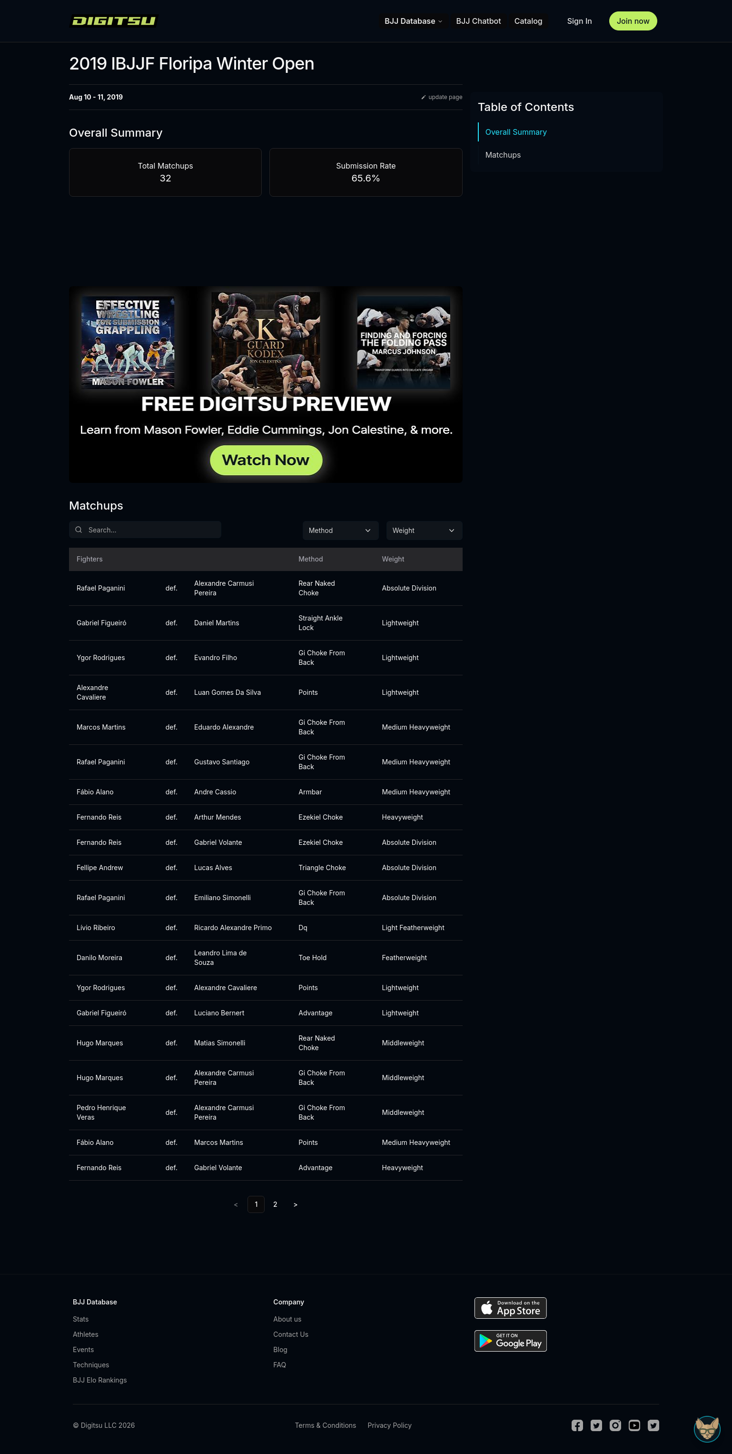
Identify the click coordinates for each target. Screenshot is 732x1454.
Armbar (310, 792)
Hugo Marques (100, 1043)
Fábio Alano (95, 792)
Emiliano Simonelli (222, 897)
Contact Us (290, 1334)
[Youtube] (634, 1425)
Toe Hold (312, 957)
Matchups (503, 155)
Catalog (528, 21)
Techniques (91, 1365)
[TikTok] (653, 1425)
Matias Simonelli (219, 1043)
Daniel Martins (216, 623)
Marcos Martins (101, 727)
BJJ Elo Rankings (100, 1380)
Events (83, 1349)
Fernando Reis (99, 817)
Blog (280, 1349)
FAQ (279, 1365)
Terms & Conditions (325, 1425)
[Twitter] (596, 1425)
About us (287, 1319)
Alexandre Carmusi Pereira (224, 588)
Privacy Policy (389, 1425)
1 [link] (256, 1204)
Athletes (86, 1334)
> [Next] (295, 1204)
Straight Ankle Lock (320, 623)
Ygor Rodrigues (101, 657)
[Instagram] (615, 1425)
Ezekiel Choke (320, 817)
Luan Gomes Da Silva (227, 692)
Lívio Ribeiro (96, 927)
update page (441, 96)
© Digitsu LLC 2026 (104, 1425)
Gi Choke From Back (321, 657)
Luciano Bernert (219, 1013)
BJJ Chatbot (478, 21)
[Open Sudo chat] (707, 1429)
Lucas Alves (213, 867)
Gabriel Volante (218, 842)
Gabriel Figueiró (102, 623)
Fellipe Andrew (100, 867)
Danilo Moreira (99, 957)
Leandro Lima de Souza (220, 957)
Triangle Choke (322, 867)
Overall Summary (516, 132)
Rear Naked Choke (316, 588)
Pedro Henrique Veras (101, 1112)
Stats (81, 1319)
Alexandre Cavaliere (92, 692)
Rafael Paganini (101, 588)
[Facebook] (577, 1425)
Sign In (579, 21)
